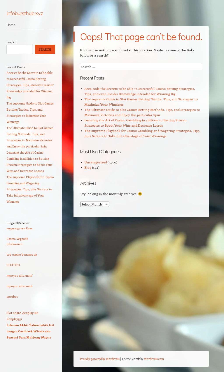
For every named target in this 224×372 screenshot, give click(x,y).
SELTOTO (13, 265)
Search (11, 42)
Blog (87, 167)
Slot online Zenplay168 (22, 313)
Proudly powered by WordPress (99, 359)
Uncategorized (95, 162)
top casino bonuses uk (22, 254)
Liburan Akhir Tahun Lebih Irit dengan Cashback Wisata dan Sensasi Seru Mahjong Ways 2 (30, 331)
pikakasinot (15, 244)
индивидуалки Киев (19, 228)
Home (11, 25)
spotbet (12, 296)
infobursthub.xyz (25, 13)
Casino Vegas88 (17, 239)
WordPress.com (154, 359)
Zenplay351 (14, 319)
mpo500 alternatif (19, 275)
